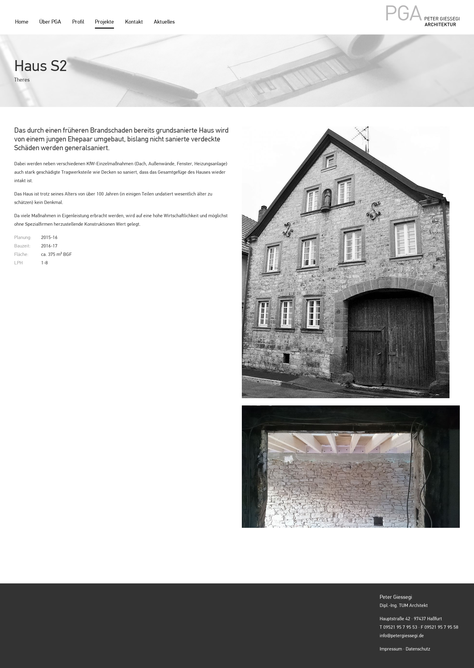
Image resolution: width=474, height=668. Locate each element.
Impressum (391, 649)
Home (21, 22)
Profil (78, 22)
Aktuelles (164, 22)
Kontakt (134, 22)
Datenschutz (418, 649)
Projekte (104, 22)
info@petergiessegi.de (402, 636)
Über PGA (50, 22)
